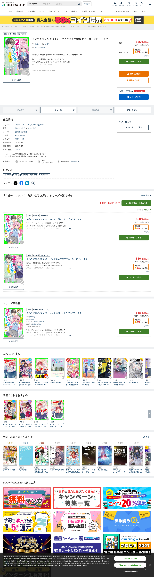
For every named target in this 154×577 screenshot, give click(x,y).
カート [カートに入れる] (133, 238)
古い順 (138, 210)
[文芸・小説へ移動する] (40, 26)
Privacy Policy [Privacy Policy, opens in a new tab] (82, 565)
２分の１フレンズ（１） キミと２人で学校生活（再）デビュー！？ (56, 259)
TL (110, 11)
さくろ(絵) (32, 128)
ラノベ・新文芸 (71, 11)
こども (16, 175)
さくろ (47, 44)
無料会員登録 (133, 74)
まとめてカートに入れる (136, 203)
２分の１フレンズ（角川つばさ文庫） (30, 125)
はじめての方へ (133, 80)
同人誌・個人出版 (89, 11)
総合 (10, 11)
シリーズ (65, 110)
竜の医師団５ (133, 382)
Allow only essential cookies (130, 565)
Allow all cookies (130, 559)
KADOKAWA (20, 135)
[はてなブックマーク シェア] (27, 183)
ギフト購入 (125, 122)
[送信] (79, 4)
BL (102, 11)
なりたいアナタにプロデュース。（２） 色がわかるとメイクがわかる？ (10, 384)
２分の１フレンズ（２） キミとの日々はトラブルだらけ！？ (53, 219)
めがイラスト (44, 175)
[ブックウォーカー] (13, 3)
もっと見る (145, 195)
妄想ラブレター (55, 382)
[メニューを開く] (150, 4)
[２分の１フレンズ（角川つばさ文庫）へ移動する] (56, 26)
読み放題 (19, 11)
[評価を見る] (38, 47)
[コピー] (33, 183)
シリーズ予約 (126, 91)
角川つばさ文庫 (21, 132)
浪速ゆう (38, 44)
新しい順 (147, 210)
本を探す (87, 4)
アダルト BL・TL (122, 11)
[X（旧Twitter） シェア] (15, 183)
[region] (77, 565)
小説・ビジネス (55, 11)
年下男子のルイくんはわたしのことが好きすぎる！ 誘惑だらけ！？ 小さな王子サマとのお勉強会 (25, 384)
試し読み (16, 80)
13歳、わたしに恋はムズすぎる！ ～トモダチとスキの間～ (88, 384)
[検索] (79, 4)
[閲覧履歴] (135, 3)
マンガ (41, 11)
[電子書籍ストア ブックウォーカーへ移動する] (11, 26)
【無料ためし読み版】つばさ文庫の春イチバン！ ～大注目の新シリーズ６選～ (73, 384)
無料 (143, 11)
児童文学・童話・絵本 (29, 175)
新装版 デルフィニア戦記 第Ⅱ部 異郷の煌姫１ (120, 384)
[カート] (142, 3)
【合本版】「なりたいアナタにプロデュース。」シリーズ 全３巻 (41, 384)
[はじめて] (129, 3)
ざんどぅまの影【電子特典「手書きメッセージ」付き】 (104, 384)
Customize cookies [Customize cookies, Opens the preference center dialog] (130, 571)
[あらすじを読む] (73, 62)
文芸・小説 (19, 139)
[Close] (150, 565)
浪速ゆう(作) (20, 128)
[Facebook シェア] (21, 183)
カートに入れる (133, 62)
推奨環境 (75, 161)
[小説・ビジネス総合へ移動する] (28, 26)
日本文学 (7, 175)
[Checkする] (28, 74)
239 (17, 150)
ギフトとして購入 (133, 127)
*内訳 (146, 56)
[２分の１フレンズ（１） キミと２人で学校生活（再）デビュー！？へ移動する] (88, 26)
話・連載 (31, 11)
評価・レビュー (133, 110)
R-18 (135, 11)
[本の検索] (35, 4)
